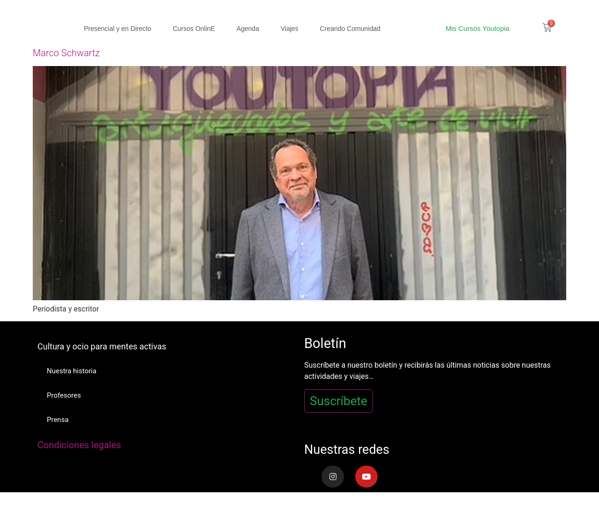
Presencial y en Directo (117, 28)
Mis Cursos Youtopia (478, 28)
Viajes (290, 28)
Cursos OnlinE (194, 28)
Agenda (247, 28)
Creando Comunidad (350, 28)
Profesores (64, 395)
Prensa (58, 419)
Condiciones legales (79, 445)
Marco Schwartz (66, 53)
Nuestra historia (71, 371)
